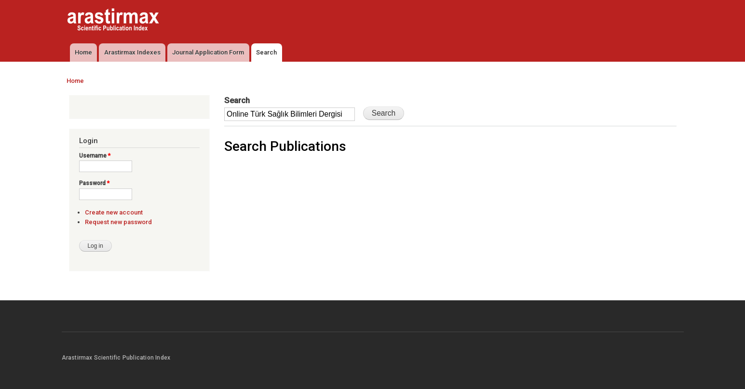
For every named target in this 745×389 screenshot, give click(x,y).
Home (83, 52)
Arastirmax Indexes (132, 52)
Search (266, 52)
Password (94, 183)
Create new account (114, 212)
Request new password (118, 222)
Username (94, 155)
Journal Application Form (208, 52)
